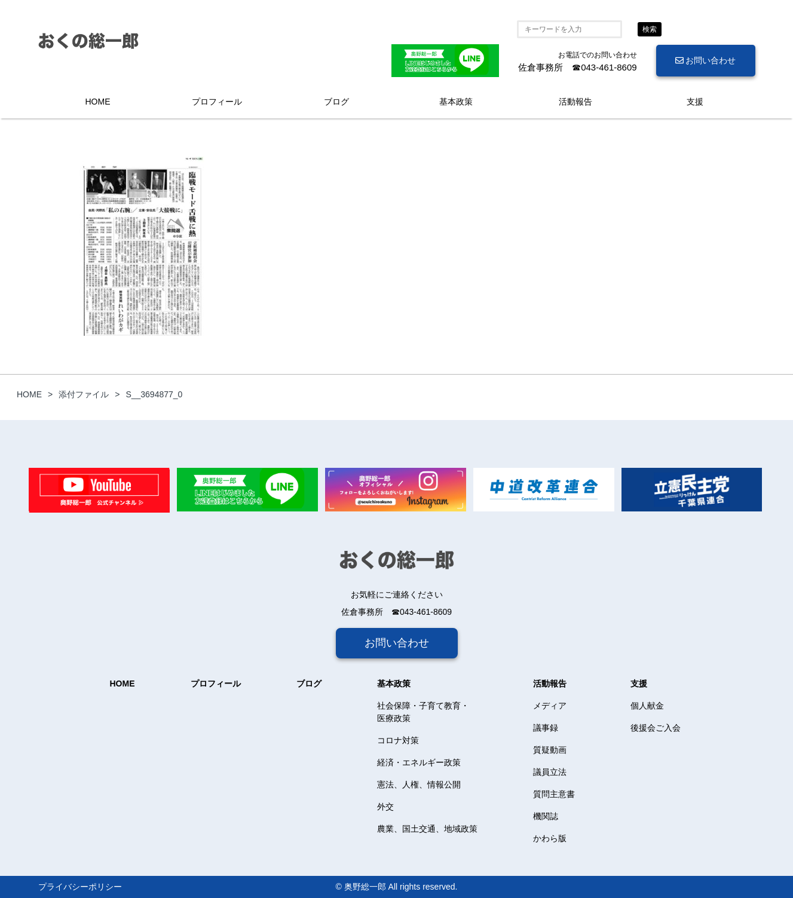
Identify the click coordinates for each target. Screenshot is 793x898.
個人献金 (647, 705)
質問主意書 (554, 794)
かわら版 (550, 838)
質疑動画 (550, 750)
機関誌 (545, 816)
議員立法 (550, 772)
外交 (385, 806)
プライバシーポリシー (80, 886)
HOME (98, 101)
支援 (695, 101)
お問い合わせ (705, 60)
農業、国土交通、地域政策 (427, 828)
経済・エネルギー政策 (419, 762)
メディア (550, 705)
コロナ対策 (398, 740)
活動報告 (575, 101)
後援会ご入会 (655, 728)
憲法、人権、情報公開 (419, 784)
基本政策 (456, 101)
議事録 (545, 728)
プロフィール (217, 101)
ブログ (336, 101)
